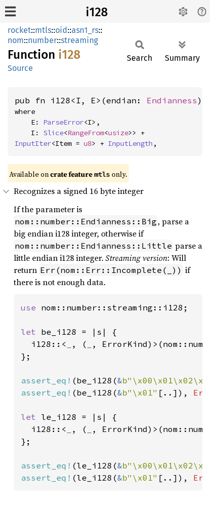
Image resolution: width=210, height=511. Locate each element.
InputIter (33, 143)
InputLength (130, 143)
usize (118, 132)
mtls (43, 30)
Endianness (172, 100)
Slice (53, 132)
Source (20, 68)
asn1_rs (85, 30)
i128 (97, 12)
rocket (19, 30)
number (42, 40)
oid (61, 30)
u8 (88, 143)
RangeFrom (85, 132)
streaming (79, 40)
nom (16, 40)
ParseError (63, 122)
